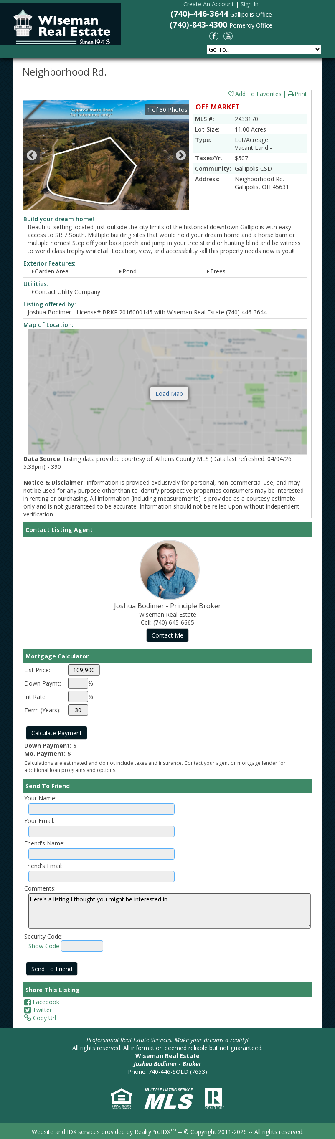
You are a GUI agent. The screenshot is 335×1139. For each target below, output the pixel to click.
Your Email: (39, 821)
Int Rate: (35, 697)
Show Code (43, 946)
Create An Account (208, 4)
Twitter (38, 1010)
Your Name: (40, 798)
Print (297, 94)
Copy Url (40, 1018)
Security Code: (43, 936)
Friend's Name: (44, 843)
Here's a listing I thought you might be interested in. (169, 911)
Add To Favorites (255, 94)
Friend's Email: (43, 866)
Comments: (40, 888)
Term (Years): (42, 710)
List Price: (37, 670)
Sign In (250, 4)
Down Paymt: (42, 683)
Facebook (41, 1002)
